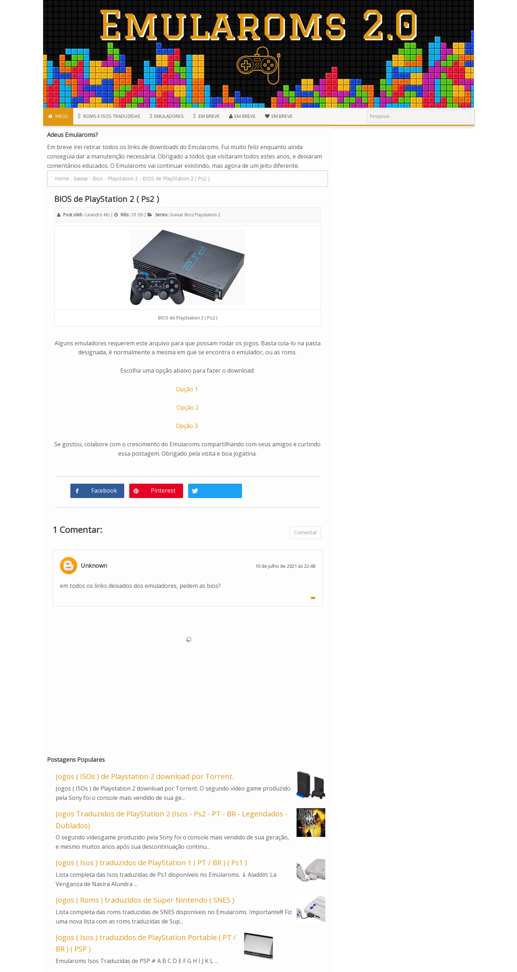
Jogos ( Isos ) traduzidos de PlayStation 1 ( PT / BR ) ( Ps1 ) (151, 862)
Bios (189, 215)
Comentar (305, 532)
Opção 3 (187, 426)
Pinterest (163, 490)
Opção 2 (188, 407)
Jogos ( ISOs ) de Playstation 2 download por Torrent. (145, 776)
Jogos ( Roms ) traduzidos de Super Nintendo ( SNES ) (145, 900)
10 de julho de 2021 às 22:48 (285, 566)
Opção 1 (187, 389)
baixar (177, 215)
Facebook (104, 490)
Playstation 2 (207, 215)
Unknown (94, 566)
